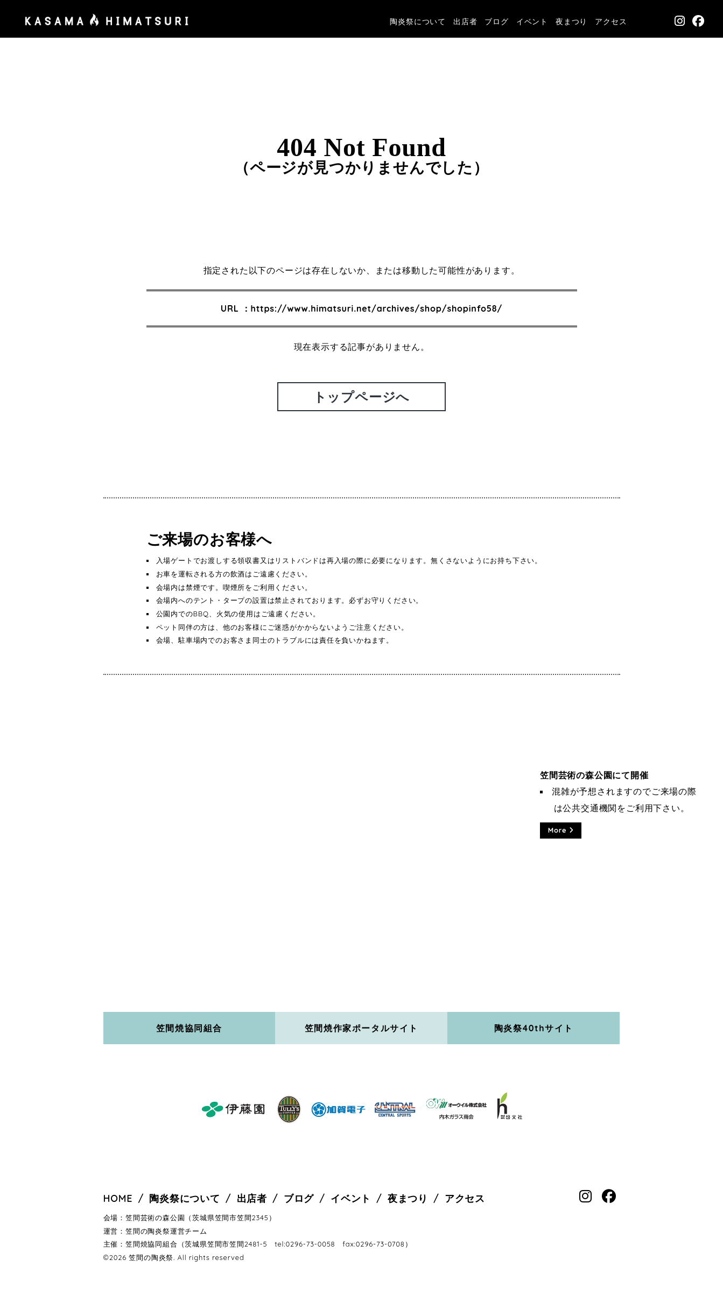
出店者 (465, 21)
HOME (118, 1198)
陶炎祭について (418, 21)
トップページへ (361, 397)
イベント (532, 21)
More (561, 830)
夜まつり (571, 21)
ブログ (496, 21)
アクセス (611, 21)
